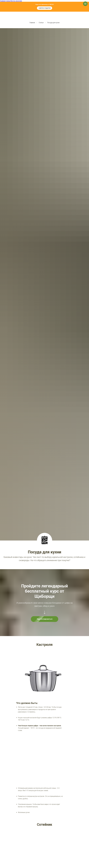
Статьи (41, 23)
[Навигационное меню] (85, 3)
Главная (32, 23)
